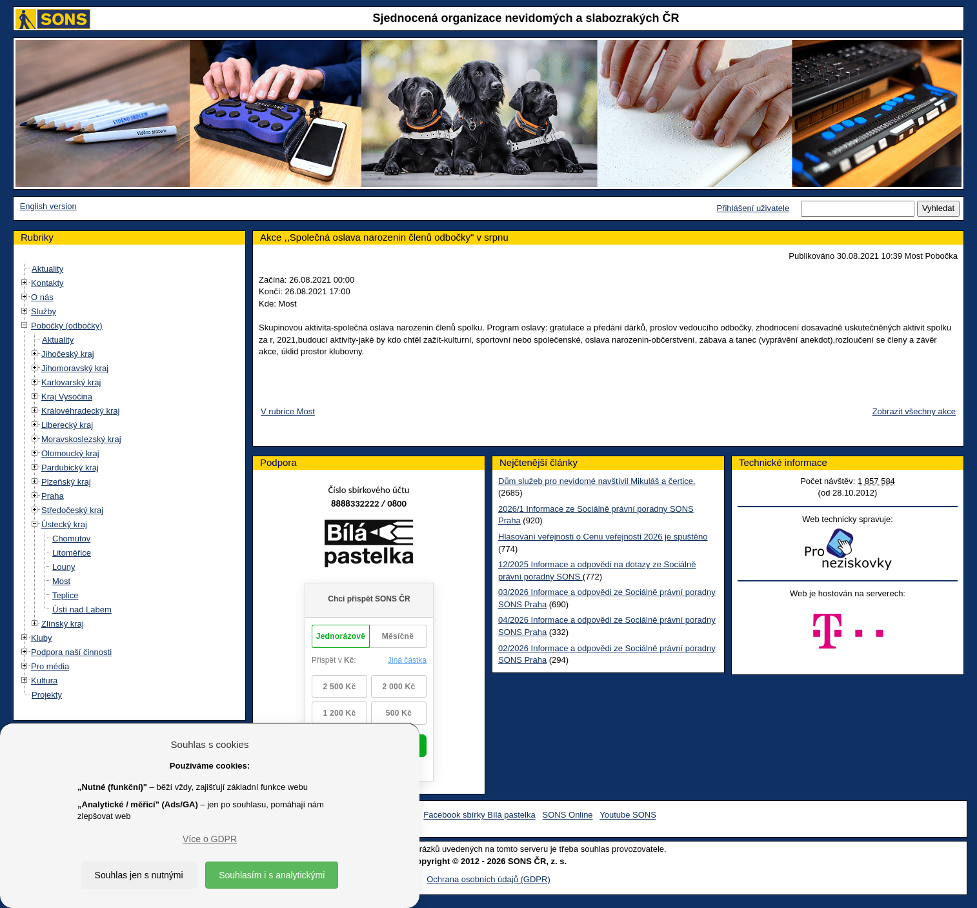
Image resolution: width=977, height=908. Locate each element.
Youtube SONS (627, 815)
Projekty (47, 695)
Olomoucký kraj (70, 453)
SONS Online (568, 815)
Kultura (44, 680)
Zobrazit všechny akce (914, 411)
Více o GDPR (210, 839)
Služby (43, 311)
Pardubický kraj (70, 467)
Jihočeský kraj (67, 354)
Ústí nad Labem (82, 609)
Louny (63, 567)
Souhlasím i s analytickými (272, 875)
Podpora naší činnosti (71, 652)
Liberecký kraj (67, 425)
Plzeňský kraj (66, 482)
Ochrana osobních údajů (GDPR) (488, 879)
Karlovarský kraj (71, 382)
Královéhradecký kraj (80, 411)
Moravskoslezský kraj (81, 439)
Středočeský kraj (72, 510)
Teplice (65, 595)
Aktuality (47, 269)
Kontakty (47, 283)
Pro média (50, 666)
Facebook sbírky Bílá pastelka (479, 815)
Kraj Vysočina (66, 396)
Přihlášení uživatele (752, 208)
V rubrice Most (288, 411)
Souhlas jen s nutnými (139, 875)
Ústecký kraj (64, 524)
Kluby (41, 638)
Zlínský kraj (62, 624)
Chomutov (71, 538)
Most (61, 581)
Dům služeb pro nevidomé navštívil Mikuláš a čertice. (597, 481)
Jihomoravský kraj (74, 368)
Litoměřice (71, 553)
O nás (42, 297)
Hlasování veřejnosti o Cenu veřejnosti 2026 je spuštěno (602, 536)
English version (48, 206)
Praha (52, 496)
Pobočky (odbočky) (67, 325)
